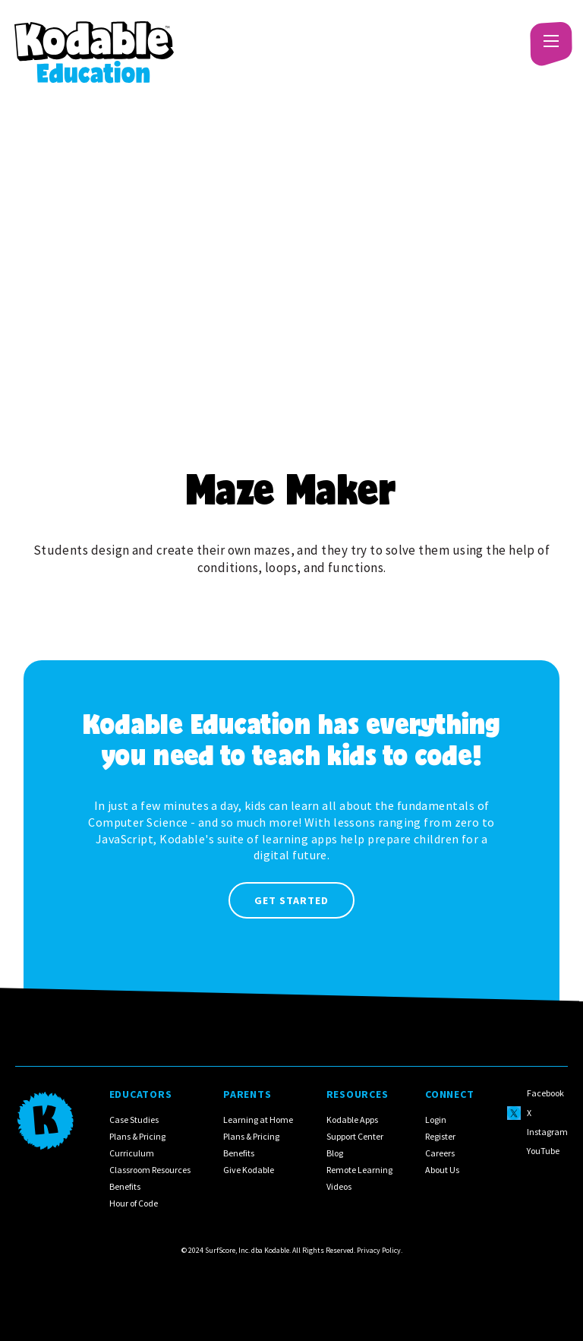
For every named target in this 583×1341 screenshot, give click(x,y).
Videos (338, 1186)
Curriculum (131, 1153)
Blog (334, 1153)
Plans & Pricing (137, 1136)
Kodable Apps (352, 1119)
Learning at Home (258, 1119)
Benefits (124, 1186)
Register (440, 1136)
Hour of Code (133, 1203)
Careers (440, 1153)
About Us (442, 1169)
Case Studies (134, 1119)
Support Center (354, 1136)
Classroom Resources (150, 1169)
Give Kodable (248, 1169)
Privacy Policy (379, 1250)
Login (435, 1119)
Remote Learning (359, 1169)
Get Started (291, 900)
